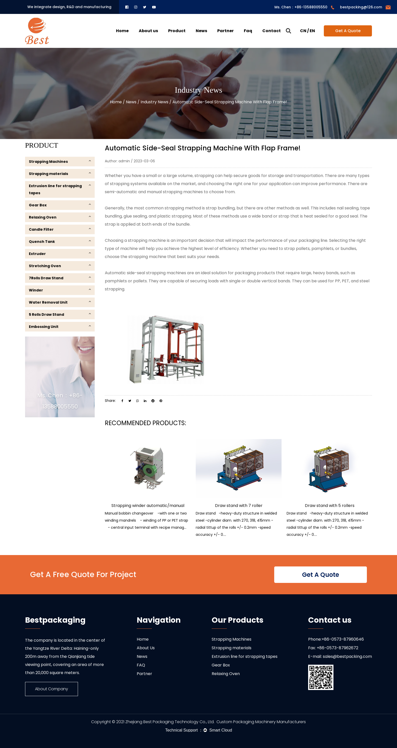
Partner (225, 31)
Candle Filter (60, 229)
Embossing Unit (60, 326)
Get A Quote (348, 31)
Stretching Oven (60, 265)
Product (177, 31)
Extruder (60, 253)
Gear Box (60, 205)
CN (303, 31)
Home (122, 31)
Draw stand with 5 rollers (329, 505)
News (201, 31)
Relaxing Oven (60, 217)
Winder (60, 290)
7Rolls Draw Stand (60, 278)
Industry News (154, 102)
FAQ (141, 665)
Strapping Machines (60, 161)
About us (148, 31)
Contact (271, 31)
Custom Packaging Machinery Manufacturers (261, 722)
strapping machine (147, 240)
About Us (146, 648)
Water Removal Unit (60, 302)
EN (312, 31)
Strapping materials (60, 173)
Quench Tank (60, 241)
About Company (51, 689)
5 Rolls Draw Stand (60, 314)
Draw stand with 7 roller (239, 505)
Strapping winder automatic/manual (147, 505)
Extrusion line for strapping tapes (60, 189)
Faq (248, 31)
